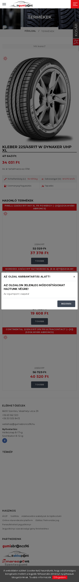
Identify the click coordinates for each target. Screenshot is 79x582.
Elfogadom (60, 577)
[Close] (74, 277)
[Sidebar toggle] (75, 4)
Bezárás (66, 303)
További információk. (40, 577)
